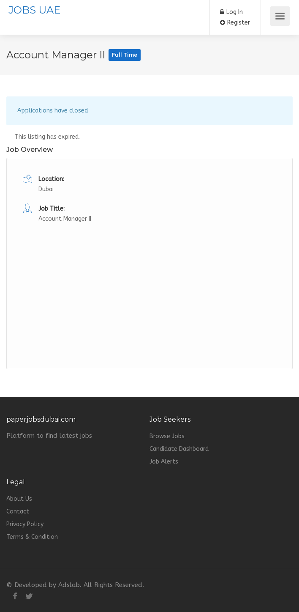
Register (235, 22)
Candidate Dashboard (179, 449)
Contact (17, 511)
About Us (19, 498)
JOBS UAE (34, 10)
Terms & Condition (32, 537)
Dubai (46, 189)
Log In (231, 12)
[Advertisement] (149, 284)
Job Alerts (164, 461)
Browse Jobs (167, 436)
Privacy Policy (24, 524)
